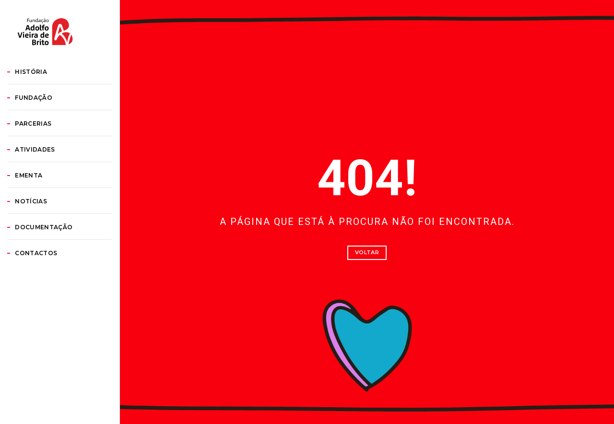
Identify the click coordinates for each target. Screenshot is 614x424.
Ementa (40, 222)
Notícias (42, 248)
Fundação (45, 144)
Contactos (47, 300)
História (42, 118)
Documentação (55, 274)
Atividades (46, 196)
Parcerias (44, 170)
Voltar (367, 252)
